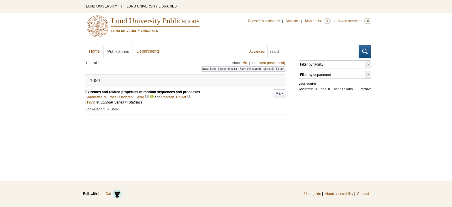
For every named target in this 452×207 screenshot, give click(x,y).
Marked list (318, 21)
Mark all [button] (268, 68)
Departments (148, 51)
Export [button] (280, 68)
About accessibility (339, 194)
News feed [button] (209, 68)
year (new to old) (272, 63)
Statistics (293, 21)
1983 (90, 102)
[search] (313, 51)
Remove (365, 89)
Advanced (257, 51)
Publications (118, 51)
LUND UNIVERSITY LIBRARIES (152, 6)
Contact (363, 194)
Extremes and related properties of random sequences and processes (142, 92)
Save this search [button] (250, 68)
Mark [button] (279, 93)
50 (245, 63)
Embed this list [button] (227, 68)
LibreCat (110, 193)
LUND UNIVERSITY (101, 6)
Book (114, 109)
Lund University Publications (155, 21)
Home (94, 51)
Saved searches (354, 21)
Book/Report (95, 109)
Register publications (264, 21)
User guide (312, 194)
